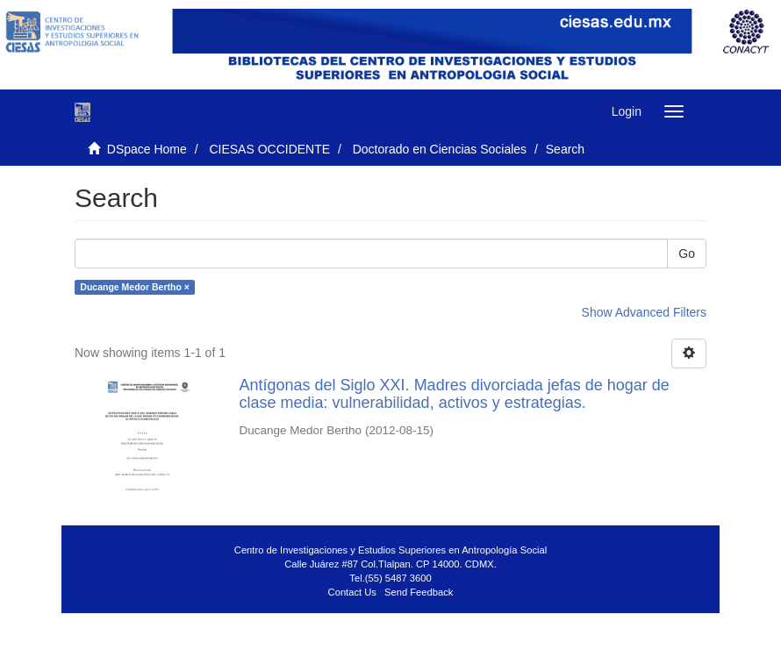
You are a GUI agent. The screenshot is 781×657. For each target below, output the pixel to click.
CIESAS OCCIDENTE (269, 149)
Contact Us (352, 592)
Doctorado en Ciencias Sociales (440, 149)
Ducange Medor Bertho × (135, 287)
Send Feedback (418, 592)
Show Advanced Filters (644, 312)
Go (686, 253)
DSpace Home (147, 149)
